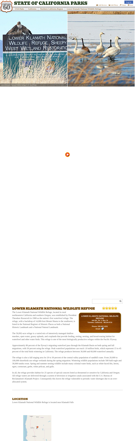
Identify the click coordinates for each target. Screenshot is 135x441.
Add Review (101, 5)
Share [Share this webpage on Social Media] (123, 5)
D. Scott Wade (32, 85)
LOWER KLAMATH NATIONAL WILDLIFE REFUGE (99, 317)
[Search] (106, 301)
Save (130, 5)
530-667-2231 (103, 326)
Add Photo (113, 5)
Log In (128, 2)
